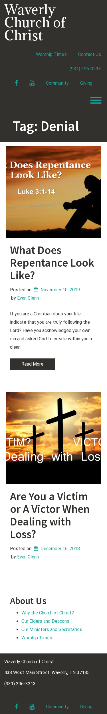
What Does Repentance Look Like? (52, 262)
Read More (32, 364)
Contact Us (89, 54)
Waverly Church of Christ (35, 22)
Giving (86, 83)
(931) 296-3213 (85, 68)
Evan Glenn (28, 298)
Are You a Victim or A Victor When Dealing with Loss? (50, 515)
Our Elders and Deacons (45, 621)
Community (57, 83)
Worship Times (51, 54)
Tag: (46, 126)
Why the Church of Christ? (47, 613)
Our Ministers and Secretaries (51, 629)
